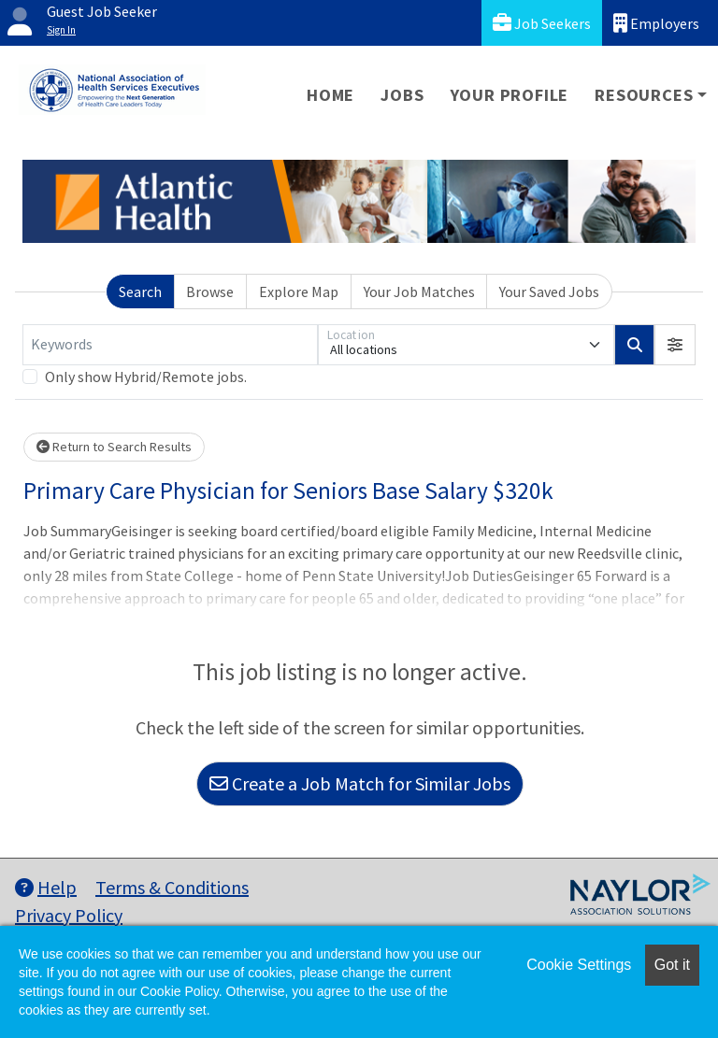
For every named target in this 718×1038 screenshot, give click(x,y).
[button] (675, 344)
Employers (656, 23)
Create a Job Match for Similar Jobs (359, 783)
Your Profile (510, 95)
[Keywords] (170, 344)
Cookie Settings (578, 965)
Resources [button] (644, 95)
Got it (672, 965)
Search (140, 291)
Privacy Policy (68, 915)
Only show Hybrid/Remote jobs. (146, 376)
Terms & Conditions (172, 887)
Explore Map (298, 291)
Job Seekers (542, 23)
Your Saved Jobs (549, 291)
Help (46, 887)
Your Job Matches (419, 291)
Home (330, 95)
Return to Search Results (114, 446)
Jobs (402, 95)
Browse (210, 291)
